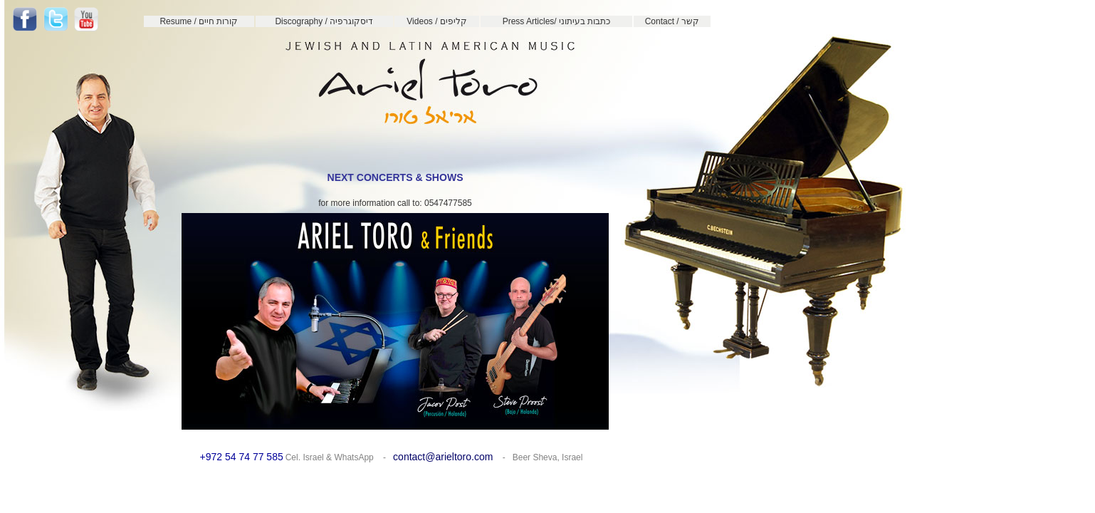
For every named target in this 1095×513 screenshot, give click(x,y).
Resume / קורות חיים (198, 21)
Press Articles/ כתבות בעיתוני (557, 21)
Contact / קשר (672, 21)
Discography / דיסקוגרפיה (324, 21)
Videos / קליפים (436, 21)
